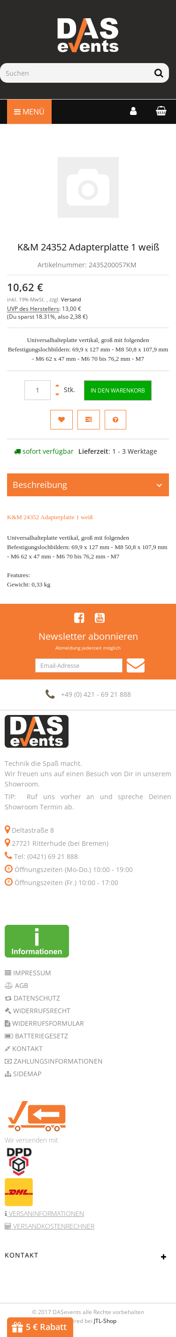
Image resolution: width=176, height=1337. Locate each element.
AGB (20, 985)
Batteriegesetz (40, 1035)
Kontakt (26, 1048)
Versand (71, 299)
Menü (29, 112)
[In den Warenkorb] (118, 390)
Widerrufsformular (47, 1023)
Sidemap (26, 1073)
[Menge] (37, 390)
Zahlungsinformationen (57, 1061)
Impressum (31, 972)
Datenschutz (36, 998)
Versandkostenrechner (52, 1226)
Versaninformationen (45, 1213)
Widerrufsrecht (40, 1010)
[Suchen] (74, 73)
